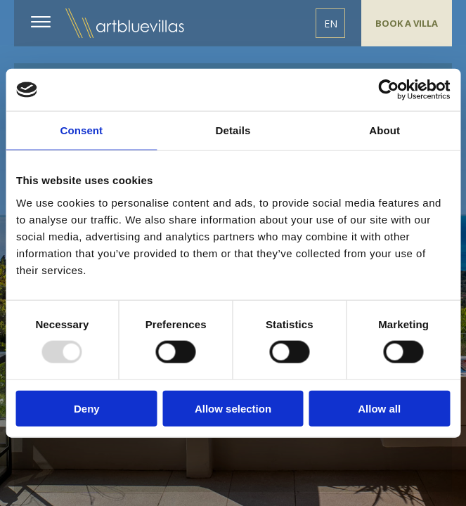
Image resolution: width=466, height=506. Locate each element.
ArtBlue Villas (125, 23)
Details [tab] (233, 130)
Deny (87, 408)
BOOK (406, 23)
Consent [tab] (81, 130)
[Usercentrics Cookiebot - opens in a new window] (388, 89)
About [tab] (384, 130)
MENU (43, 21)
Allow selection (233, 408)
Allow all (379, 408)
